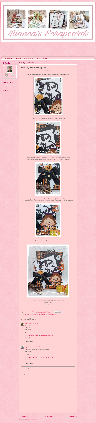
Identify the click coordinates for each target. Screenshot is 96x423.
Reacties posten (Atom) (31, 419)
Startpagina (8, 58)
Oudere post (73, 416)
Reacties (28, 332)
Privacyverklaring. (42, 58)
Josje (26, 347)
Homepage (48, 416)
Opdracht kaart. (52, 314)
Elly (26, 323)
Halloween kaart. (28, 314)
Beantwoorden (28, 329)
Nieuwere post (23, 416)
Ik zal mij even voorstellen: (24, 58)
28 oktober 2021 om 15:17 (33, 323)
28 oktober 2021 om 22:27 (34, 347)
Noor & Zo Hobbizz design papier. (40, 314)
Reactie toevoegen (26, 368)
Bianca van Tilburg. (33, 335)
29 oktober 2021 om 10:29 (47, 335)
